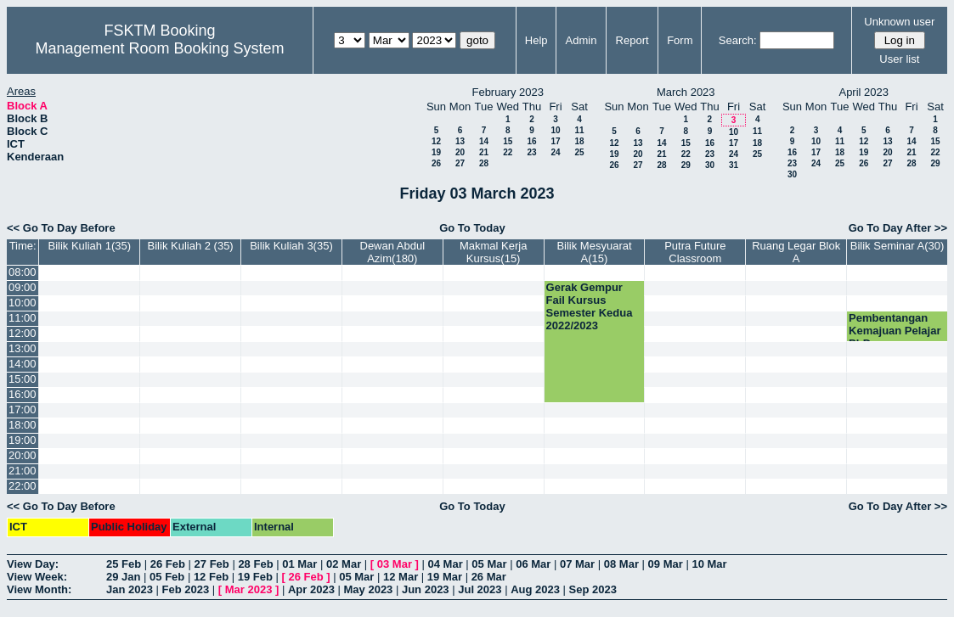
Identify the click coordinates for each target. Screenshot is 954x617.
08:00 (22, 272)
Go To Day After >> (898, 228)
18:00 (22, 424)
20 (460, 152)
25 (579, 152)
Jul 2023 (479, 589)
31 (733, 165)
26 (436, 163)
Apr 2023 (311, 589)
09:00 (22, 287)
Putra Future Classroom (694, 252)
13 (460, 141)
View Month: (39, 589)
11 (579, 130)
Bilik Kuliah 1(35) (90, 245)
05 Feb (167, 576)
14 (483, 141)
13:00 (22, 348)
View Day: (33, 564)
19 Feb (255, 576)
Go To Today (472, 228)
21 (483, 152)
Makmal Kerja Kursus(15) (493, 252)
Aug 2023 (535, 589)
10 (555, 130)
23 (531, 152)
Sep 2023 (593, 589)
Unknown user (899, 21)
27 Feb (212, 564)
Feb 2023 (186, 589)
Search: (738, 40)
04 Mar (445, 564)
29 (686, 165)
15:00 (22, 379)
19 (436, 152)
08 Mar (621, 564)
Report (632, 40)
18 (579, 141)
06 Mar (533, 564)
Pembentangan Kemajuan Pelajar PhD (894, 330)
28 (483, 163)
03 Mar (394, 564)
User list (899, 59)
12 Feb (211, 576)
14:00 (22, 363)
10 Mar (709, 564)
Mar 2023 (249, 589)
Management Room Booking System (159, 48)
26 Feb (167, 564)
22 (507, 152)
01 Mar (299, 564)
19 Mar (444, 576)
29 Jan (123, 576)
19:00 (22, 440)
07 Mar (577, 564)
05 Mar (488, 564)
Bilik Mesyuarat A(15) (593, 252)
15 (507, 141)
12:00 (22, 333)
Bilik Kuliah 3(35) (291, 245)
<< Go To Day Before (61, 228)
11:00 (22, 317)
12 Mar (400, 576)
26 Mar (488, 576)
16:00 (22, 394)
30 (709, 165)
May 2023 (368, 589)
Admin (581, 40)
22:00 (22, 486)
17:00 (22, 409)
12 (436, 141)
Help (536, 40)
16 (531, 141)
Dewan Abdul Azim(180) (393, 252)
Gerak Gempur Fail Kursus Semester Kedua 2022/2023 (589, 306)
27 (460, 163)
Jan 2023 (129, 589)
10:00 (22, 302)
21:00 (22, 470)
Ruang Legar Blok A (796, 252)
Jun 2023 (425, 589)
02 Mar (343, 564)
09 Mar (665, 564)
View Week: (37, 576)
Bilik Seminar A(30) (897, 245)
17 (555, 141)
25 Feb (123, 564)
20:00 (22, 455)
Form (679, 40)
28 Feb (255, 564)
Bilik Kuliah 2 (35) (191, 245)
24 (555, 152)
